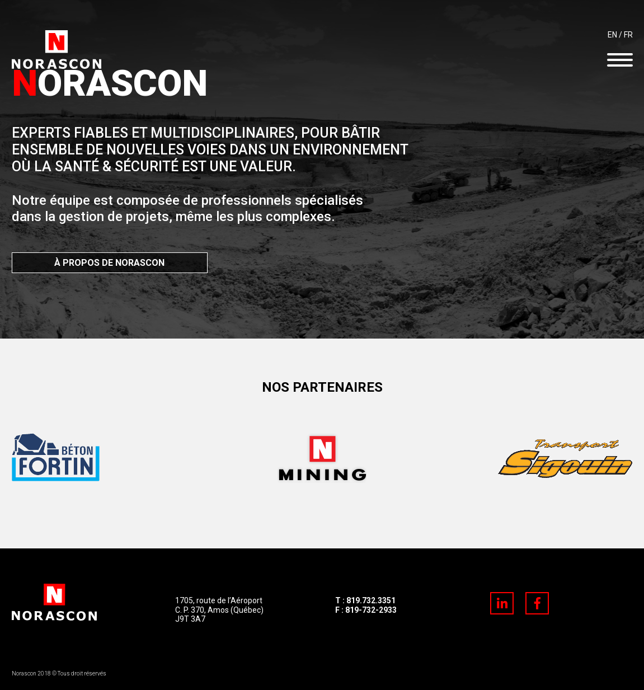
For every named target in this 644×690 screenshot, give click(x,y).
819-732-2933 (371, 609)
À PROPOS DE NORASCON (109, 262)
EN (612, 34)
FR (628, 34)
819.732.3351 (371, 600)
